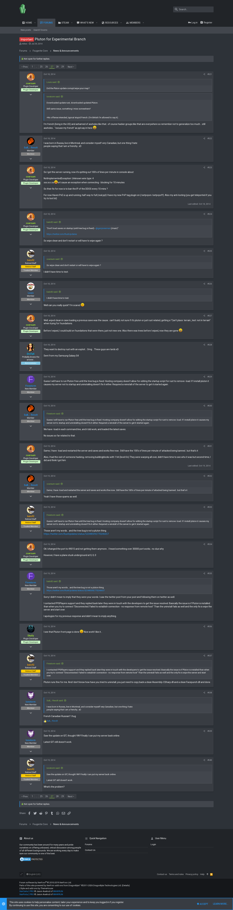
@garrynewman (103, 228)
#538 (209, 693)
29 (62, 66)
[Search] (193, 9)
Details (125, 885)
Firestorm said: (54, 413)
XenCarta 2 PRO (26, 891)
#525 (209, 251)
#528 (209, 345)
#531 (209, 446)
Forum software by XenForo (45, 882)
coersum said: (53, 259)
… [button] (36, 66)
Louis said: (52, 82)
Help (202, 874)
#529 (209, 377)
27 (52, 66)
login (153, 844)
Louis (31, 293)
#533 (209, 507)
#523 (209, 167)
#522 (209, 138)
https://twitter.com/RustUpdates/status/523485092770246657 (76, 534)
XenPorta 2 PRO (26, 894)
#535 (209, 573)
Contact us (90, 850)
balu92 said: (52, 222)
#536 (209, 626)
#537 (209, 656)
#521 (209, 74)
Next (70, 67)
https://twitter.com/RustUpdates (62, 234)
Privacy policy (192, 874)
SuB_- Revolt (31, 147)
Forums (88, 844)
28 (57, 66)
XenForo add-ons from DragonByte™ (64, 885)
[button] (35, 22)
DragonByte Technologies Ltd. (107, 885)
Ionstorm (31, 701)
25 (41, 66)
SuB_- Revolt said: (55, 700)
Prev (25, 67)
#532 (209, 476)
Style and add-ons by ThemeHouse (36, 888)
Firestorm (30, 386)
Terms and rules (176, 874)
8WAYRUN (58, 891)
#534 (209, 544)
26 (46, 66)
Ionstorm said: (53, 96)
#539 (209, 731)
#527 (209, 316)
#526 (209, 284)
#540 (209, 760)
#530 (209, 406)
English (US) (33, 874)
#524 (209, 214)
